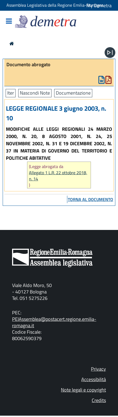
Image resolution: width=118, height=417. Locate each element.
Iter (10, 92)
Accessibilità (93, 379)
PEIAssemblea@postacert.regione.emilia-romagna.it (54, 322)
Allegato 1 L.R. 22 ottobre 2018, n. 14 (58, 176)
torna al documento (90, 199)
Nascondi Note (35, 92)
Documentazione (73, 92)
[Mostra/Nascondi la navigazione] (9, 21)
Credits (99, 400)
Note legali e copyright (83, 389)
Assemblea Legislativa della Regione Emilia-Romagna (55, 5)
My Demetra (99, 5)
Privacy (98, 369)
